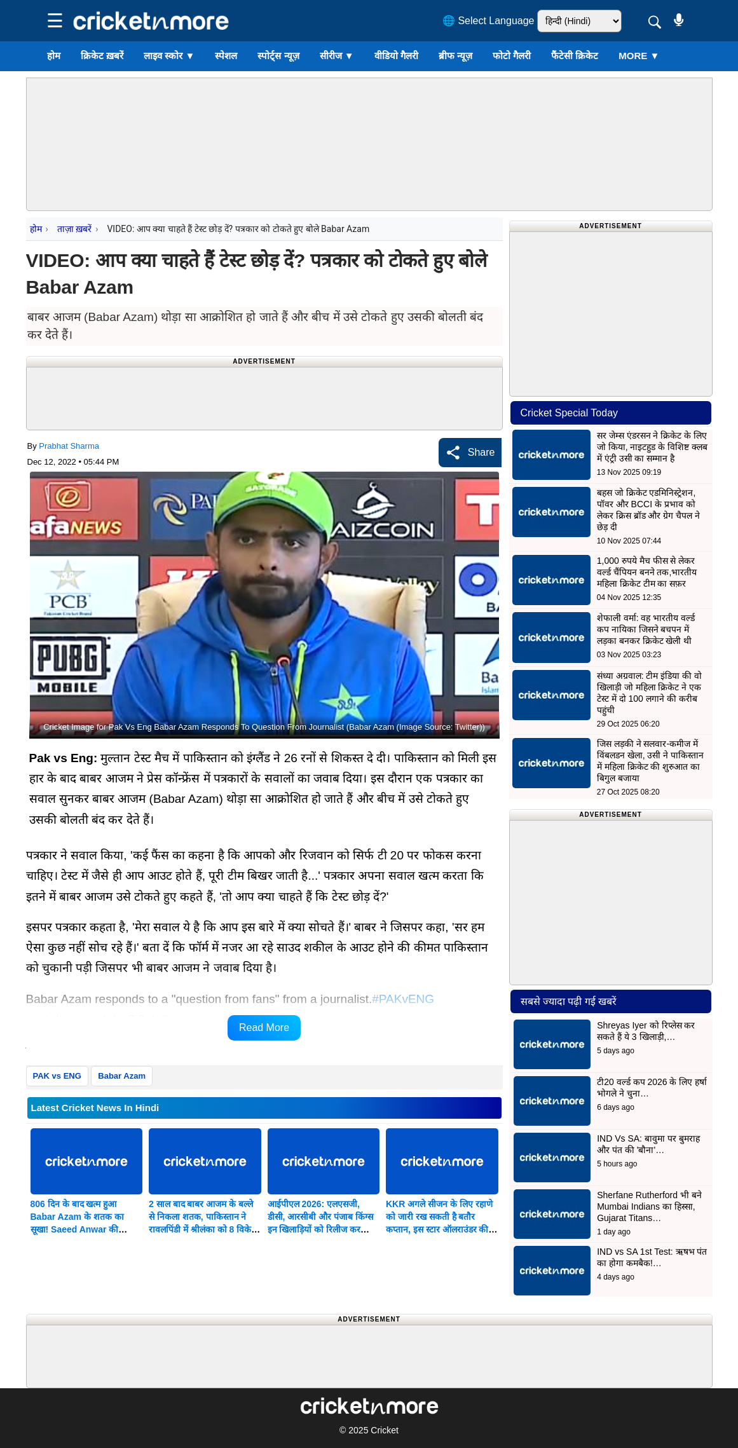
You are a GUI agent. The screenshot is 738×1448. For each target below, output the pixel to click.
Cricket (385, 1430)
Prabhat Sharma (69, 446)
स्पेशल (226, 55)
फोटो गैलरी (512, 55)
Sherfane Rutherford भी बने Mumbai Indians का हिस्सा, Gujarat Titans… (649, 1206)
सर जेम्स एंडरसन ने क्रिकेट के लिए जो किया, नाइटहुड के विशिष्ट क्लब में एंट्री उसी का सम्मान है (652, 446)
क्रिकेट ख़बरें (102, 55)
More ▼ (638, 55)
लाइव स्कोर (169, 55)
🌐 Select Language (488, 20)
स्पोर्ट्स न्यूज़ (278, 55)
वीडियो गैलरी (396, 55)
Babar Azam (122, 1076)
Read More (264, 1027)
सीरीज (337, 55)
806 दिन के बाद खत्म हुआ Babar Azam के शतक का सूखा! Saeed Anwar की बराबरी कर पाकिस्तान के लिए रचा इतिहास (86, 1229)
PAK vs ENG (57, 1076)
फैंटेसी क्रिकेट (574, 55)
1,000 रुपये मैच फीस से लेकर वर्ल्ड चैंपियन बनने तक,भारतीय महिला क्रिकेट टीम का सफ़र (647, 572)
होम (53, 55)
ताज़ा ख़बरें (74, 229)
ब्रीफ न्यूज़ (455, 55)
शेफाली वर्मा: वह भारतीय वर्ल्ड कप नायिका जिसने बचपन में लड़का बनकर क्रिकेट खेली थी (646, 629)
